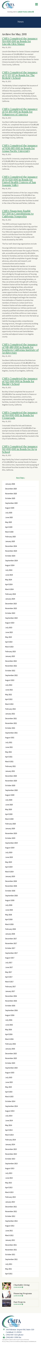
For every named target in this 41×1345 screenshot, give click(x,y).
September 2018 (11, 895)
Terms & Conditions (15, 1341)
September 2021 (11, 733)
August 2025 (9, 508)
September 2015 (11, 1068)
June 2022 (9, 690)
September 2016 (11, 1010)
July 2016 (8, 1020)
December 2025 (11, 489)
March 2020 (9, 819)
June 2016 (9, 1025)
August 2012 (9, 1226)
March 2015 (9, 1096)
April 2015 (8, 1092)
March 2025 (9, 532)
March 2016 (9, 1039)
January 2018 (10, 934)
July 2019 (8, 852)
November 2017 (11, 943)
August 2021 (9, 737)
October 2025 (10, 498)
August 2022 (9, 680)
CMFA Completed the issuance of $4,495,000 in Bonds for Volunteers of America (20, 111)
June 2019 (9, 857)
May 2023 (8, 637)
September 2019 (11, 843)
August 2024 (9, 565)
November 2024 (11, 551)
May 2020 (8, 809)
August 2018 (9, 900)
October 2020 (10, 785)
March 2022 (9, 704)
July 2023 (8, 627)
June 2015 (9, 1082)
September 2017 (11, 953)
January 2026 (10, 484)
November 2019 (11, 833)
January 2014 (10, 1144)
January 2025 (10, 541)
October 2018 (10, 891)
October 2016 (10, 1005)
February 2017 (10, 986)
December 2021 (11, 718)
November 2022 (11, 666)
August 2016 (9, 1015)
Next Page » (20, 478)
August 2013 (9, 1168)
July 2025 (8, 513)
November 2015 (11, 1058)
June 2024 (9, 575)
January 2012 (10, 1240)
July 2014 (8, 1116)
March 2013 (9, 1192)
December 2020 (11, 776)
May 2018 (8, 915)
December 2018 (11, 881)
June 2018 (9, 910)
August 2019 (9, 848)
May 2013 (8, 1183)
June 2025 (9, 517)
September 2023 (11, 618)
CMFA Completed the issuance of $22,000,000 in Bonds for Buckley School (20, 381)
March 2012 (9, 1235)
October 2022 (10, 670)
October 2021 (10, 728)
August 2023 (9, 623)
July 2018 (8, 905)
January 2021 (10, 771)
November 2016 (11, 1001)
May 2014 (8, 1125)
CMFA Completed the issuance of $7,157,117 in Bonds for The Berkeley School (20, 75)
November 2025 (11, 493)
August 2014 (9, 1111)
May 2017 (8, 972)
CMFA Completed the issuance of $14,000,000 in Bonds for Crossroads (20, 415)
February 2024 (10, 594)
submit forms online (26, 12)
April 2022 (8, 699)
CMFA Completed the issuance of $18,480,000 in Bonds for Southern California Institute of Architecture (20, 348)
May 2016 (8, 1029)
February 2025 (10, 536)
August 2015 (9, 1072)
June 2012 (9, 1230)
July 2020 (8, 800)
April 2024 (8, 584)
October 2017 (10, 948)
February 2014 (10, 1140)
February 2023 (10, 651)
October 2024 (10, 556)
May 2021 (8, 752)
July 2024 (8, 570)
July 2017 (8, 962)
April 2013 (8, 1187)
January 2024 (10, 599)
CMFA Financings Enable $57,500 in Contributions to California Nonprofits (18, 213)
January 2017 (10, 991)
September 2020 (11, 790)
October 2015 (10, 1063)
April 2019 (8, 867)
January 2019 (10, 876)
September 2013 (11, 1163)
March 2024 (9, 589)
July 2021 (8, 742)
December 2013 (11, 1149)
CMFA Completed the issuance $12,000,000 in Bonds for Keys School (20, 449)
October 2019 (10, 838)
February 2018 (10, 929)
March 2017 (9, 982)
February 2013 (10, 1197)
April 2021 (8, 757)
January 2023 (10, 656)
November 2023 (11, 608)
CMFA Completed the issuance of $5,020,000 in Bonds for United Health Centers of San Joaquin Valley (20, 181)
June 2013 (9, 1178)
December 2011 (11, 1245)
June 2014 (9, 1120)
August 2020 (9, 795)
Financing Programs (25, 1294)
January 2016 (10, 1049)
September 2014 (11, 1106)
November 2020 (11, 781)
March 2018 (9, 924)
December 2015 (11, 1053)
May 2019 (8, 862)
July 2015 (8, 1077)
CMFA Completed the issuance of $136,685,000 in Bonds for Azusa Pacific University (20, 148)
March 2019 (9, 872)
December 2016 (11, 996)
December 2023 (11, 603)
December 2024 (11, 546)
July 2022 (8, 685)
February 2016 (10, 1044)
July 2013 (8, 1173)
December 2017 (11, 938)
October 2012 (10, 1216)
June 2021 (9, 747)
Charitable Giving (25, 1286)
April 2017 (8, 977)
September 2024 (11, 560)
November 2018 (11, 886)
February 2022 (10, 709)
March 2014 (9, 1135)
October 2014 (10, 1101)
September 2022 (11, 675)
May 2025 (8, 522)
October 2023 (10, 613)
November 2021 (11, 723)
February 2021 (10, 766)
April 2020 (8, 814)
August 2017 (9, 958)
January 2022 (10, 714)
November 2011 (11, 1250)
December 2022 (11, 661)
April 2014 (8, 1130)
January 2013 (10, 1202)
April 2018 (8, 919)
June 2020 (9, 805)
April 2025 (8, 527)
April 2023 (8, 642)
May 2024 (8, 580)
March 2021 (9, 761)
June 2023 (9, 632)
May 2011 (8, 1269)
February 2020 (10, 824)
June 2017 (9, 967)
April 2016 (8, 1034)
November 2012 (11, 1211)
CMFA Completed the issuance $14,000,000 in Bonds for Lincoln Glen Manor (20, 41)
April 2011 (8, 1274)
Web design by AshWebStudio (28, 1341)
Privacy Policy (5, 1341)
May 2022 (8, 694)
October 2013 (10, 1159)
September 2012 (11, 1221)
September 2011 (11, 1259)
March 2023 (9, 647)
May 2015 (8, 1087)
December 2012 (11, 1207)
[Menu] (36, 4)
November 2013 (11, 1154)
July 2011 (8, 1264)
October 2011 (10, 1254)
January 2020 (10, 828)
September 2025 (11, 503)
